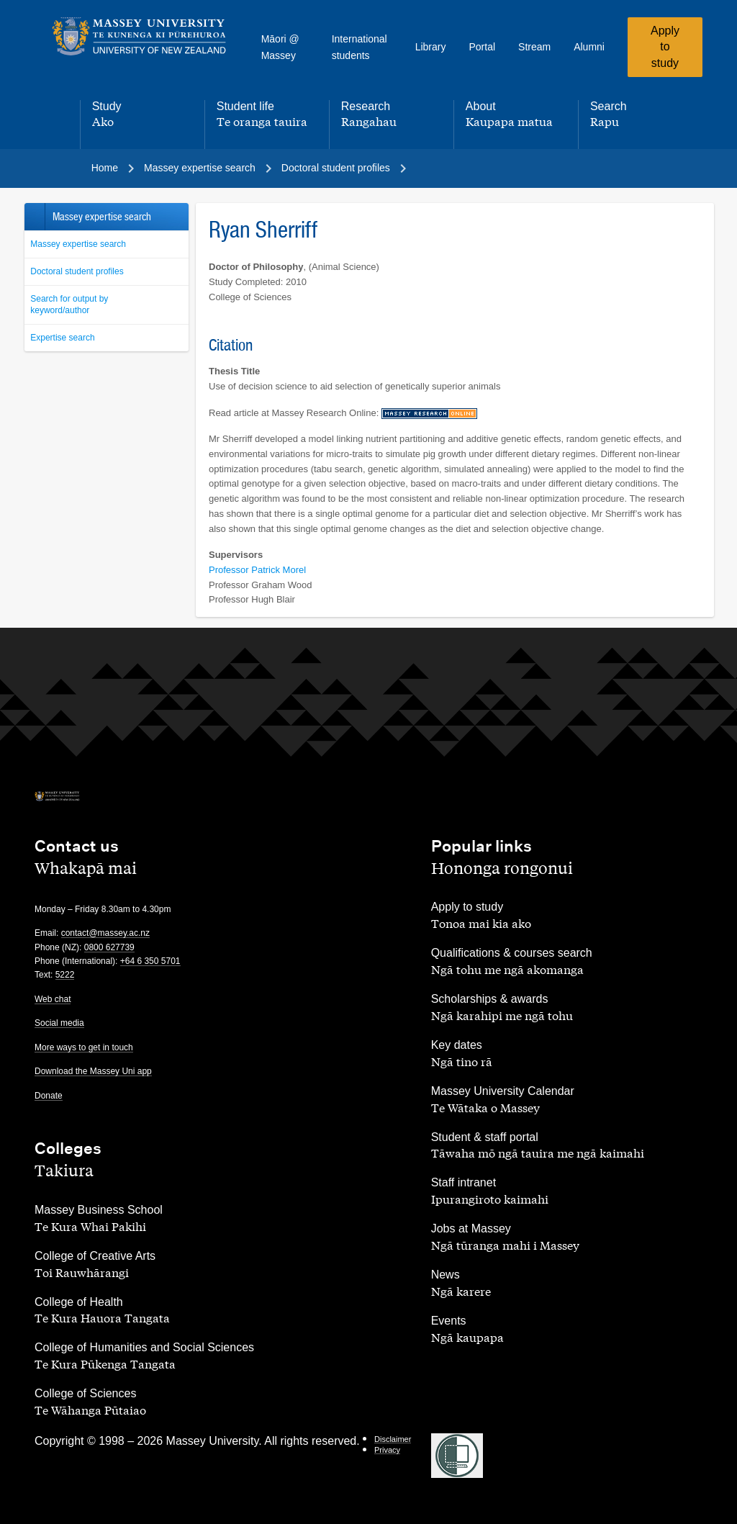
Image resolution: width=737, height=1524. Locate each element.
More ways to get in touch (84, 1047)
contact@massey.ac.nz (105, 933)
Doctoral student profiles (76, 271)
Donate (49, 1096)
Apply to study (665, 46)
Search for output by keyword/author (69, 305)
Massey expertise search (78, 244)
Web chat (53, 999)
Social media (59, 1023)
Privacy (387, 1450)
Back (34, 216)
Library (430, 47)
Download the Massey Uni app (93, 1071)
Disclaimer (392, 1439)
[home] (139, 36)
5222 (65, 975)
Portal (482, 47)
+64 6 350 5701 (150, 961)
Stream (534, 47)
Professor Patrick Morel (257, 569)
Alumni (589, 47)
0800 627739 (109, 947)
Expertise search (62, 338)
